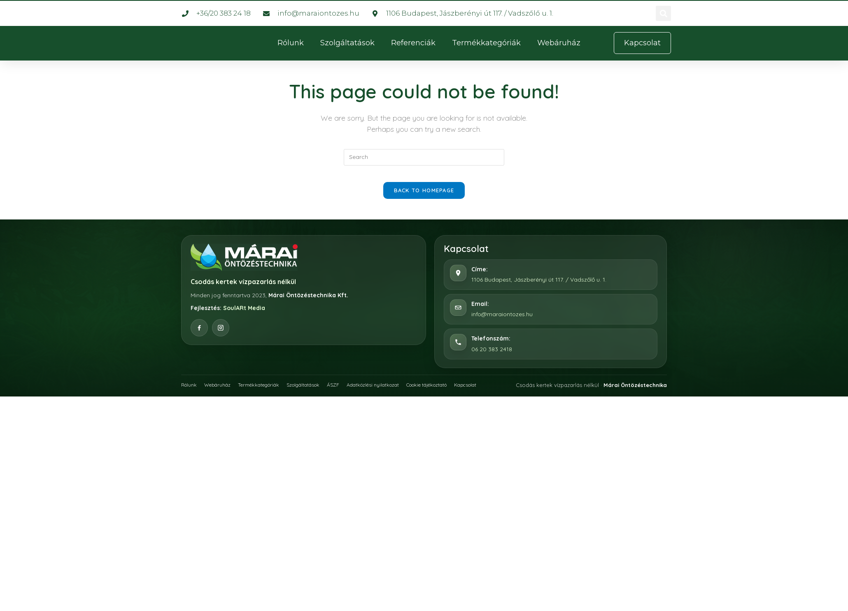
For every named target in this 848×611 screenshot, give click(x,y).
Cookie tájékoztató (453, 392)
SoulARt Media (244, 316)
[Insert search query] (424, 157)
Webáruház (558, 42)
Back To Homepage (424, 198)
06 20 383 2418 (491, 357)
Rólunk (290, 42)
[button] (663, 13)
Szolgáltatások (347, 42)
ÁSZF (349, 392)
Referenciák (413, 42)
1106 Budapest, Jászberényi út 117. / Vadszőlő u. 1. (538, 288)
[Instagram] (220, 336)
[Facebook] (199, 336)
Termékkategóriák (486, 42)
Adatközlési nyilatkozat (392, 392)
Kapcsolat (498, 392)
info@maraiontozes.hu (502, 322)
